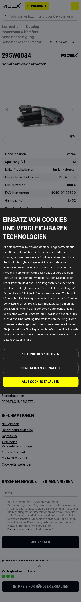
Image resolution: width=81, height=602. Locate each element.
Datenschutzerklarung (17, 339)
